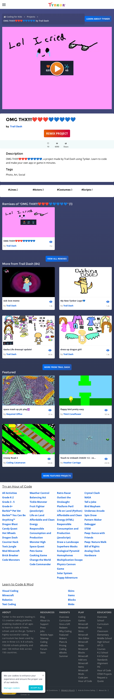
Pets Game (36, 551)
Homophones (65, 556)
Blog (42, 617)
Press (43, 628)
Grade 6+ (7, 507)
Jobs (42, 631)
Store (43, 653)
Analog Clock (92, 551)
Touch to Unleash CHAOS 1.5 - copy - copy (78, 458)
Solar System (64, 574)
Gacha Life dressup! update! (17, 349)
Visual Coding (10, 591)
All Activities (9, 493)
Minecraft (8, 596)
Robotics (7, 600)
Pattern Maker (93, 520)
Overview (64, 617)
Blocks (72, 600)
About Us (45, 621)
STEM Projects (104, 674)
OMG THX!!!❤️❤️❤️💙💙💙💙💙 (19, 241)
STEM (87, 529)
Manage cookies (12, 688)
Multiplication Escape (70, 560)
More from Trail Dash (57, 367)
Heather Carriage (72, 463)
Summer (63, 656)
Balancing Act (38, 498)
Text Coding (9, 605)
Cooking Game (38, 556)
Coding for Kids (14, 16)
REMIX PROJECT (57, 133)
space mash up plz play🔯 (16, 409)
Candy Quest (9, 529)
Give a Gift (64, 624)
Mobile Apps (46, 635)
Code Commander (40, 565)
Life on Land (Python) (69, 511)
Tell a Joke (90, 502)
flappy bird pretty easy (72, 409)
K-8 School (102, 656)
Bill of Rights (91, 547)
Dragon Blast (10, 525)
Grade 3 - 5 (8, 502)
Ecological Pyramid (68, 551)
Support (44, 624)
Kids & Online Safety (86, 691)
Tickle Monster (38, 502)
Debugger (90, 525)
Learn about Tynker (98, 18)
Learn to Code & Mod (17, 585)
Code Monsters (11, 560)
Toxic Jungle (9, 547)
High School (103, 642)
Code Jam (83, 678)
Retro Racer (64, 493)
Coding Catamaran (15, 463)
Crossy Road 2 (10, 458)
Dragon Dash (10, 538)
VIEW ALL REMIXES (57, 258)
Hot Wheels (9, 533)
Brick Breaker (10, 556)
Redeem (63, 628)
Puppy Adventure (67, 578)
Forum (43, 649)
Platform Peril (65, 507)
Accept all (36, 688)
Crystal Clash (92, 493)
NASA (87, 498)
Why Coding (65, 631)
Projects (31, 16)
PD (98, 667)
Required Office (14, 414)
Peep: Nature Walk (95, 542)
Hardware (90, 556)
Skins (71, 591)
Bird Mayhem (92, 507)
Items (71, 596)
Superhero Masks (67, 547)
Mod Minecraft (11, 551)
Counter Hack (10, 542)
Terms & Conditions (49, 691)
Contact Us (25, 695)
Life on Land (37, 516)
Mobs (71, 605)
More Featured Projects (57, 476)
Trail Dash (16, 126)
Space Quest (37, 547)
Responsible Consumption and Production (40, 534)
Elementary (103, 635)
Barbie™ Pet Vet (11, 511)
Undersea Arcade (94, 511)
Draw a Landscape (68, 542)
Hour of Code (85, 681)
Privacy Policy (68, 691)
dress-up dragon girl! (71, 349)
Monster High (38, 542)
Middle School (104, 638)
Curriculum (65, 621)
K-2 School (102, 653)
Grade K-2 (8, 498)
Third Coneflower (72, 414)
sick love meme (11, 301)
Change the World (40, 560)
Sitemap (44, 638)
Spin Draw (90, 516)
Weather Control (39, 493)
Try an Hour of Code (17, 487)
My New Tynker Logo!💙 (72, 301)
